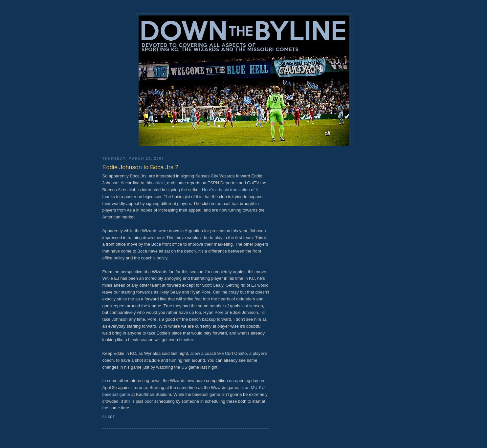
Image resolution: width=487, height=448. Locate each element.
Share (109, 417)
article (159, 182)
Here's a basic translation (226, 189)
